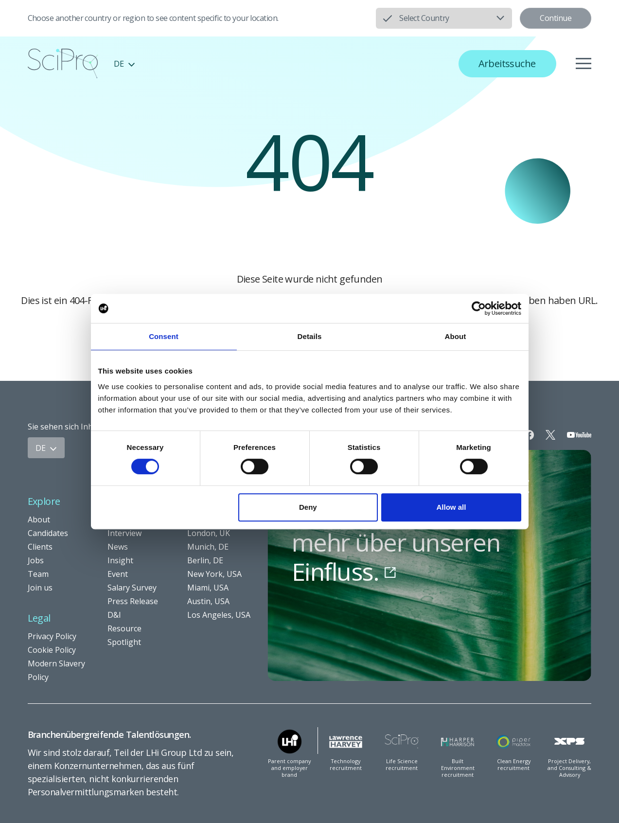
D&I (114, 614)
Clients (40, 546)
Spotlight (124, 642)
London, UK (208, 533)
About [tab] (455, 336)
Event (117, 574)
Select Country (424, 18)
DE (124, 63)
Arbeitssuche (507, 63)
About (39, 519)
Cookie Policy (52, 649)
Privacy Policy (52, 636)
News (117, 546)
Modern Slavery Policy (56, 670)
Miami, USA (208, 587)
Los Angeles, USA (218, 614)
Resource (124, 628)
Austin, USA (208, 601)
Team (38, 574)
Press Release (132, 601)
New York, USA (214, 574)
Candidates (48, 533)
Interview (124, 533)
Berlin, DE (205, 560)
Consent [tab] (163, 336)
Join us (40, 587)
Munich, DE (208, 546)
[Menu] (583, 64)
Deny (308, 507)
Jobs (36, 560)
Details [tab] (310, 336)
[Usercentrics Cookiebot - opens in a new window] (478, 308)
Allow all (451, 507)
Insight (120, 560)
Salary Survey (132, 587)
